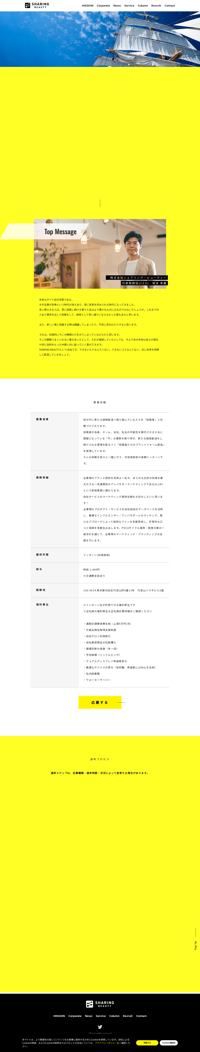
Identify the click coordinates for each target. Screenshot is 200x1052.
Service (129, 5)
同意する (147, 1043)
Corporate (103, 5)
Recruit (156, 5)
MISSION (87, 5)
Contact (170, 5)
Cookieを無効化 (168, 1043)
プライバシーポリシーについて (100, 1033)
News (117, 5)
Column (143, 5)
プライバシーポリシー (106, 1043)
